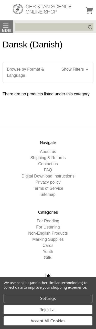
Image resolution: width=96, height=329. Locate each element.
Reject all (48, 309)
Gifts (48, 258)
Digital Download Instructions (48, 176)
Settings (48, 298)
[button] (48, 72)
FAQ (48, 170)
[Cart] (89, 11)
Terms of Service (48, 188)
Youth (48, 251)
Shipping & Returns (48, 158)
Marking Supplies (48, 239)
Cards (48, 245)
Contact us (48, 164)
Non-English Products (48, 233)
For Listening (48, 227)
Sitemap (48, 194)
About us (48, 151)
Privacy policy (48, 182)
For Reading (48, 221)
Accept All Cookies (48, 321)
